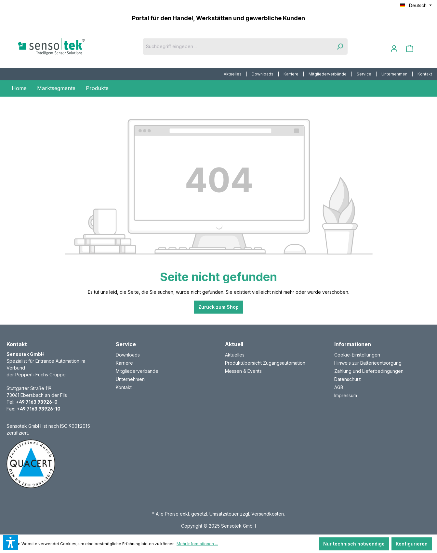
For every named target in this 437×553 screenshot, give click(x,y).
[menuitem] (233, 74)
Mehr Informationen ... (197, 543)
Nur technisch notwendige (354, 543)
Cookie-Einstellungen (357, 354)
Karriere (291, 74)
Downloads (262, 74)
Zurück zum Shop (218, 307)
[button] (10, 542)
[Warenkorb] (409, 48)
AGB (338, 387)
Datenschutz (347, 379)
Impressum (345, 395)
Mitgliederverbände (328, 74)
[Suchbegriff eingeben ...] (237, 46)
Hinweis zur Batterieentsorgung (368, 363)
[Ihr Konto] (394, 48)
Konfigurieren (412, 543)
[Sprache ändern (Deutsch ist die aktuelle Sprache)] (416, 5)
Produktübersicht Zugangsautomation (265, 363)
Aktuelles (233, 74)
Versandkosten (267, 514)
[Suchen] (340, 46)
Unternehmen (394, 74)
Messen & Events (243, 371)
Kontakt (424, 74)
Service (364, 74)
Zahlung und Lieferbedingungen (369, 371)
